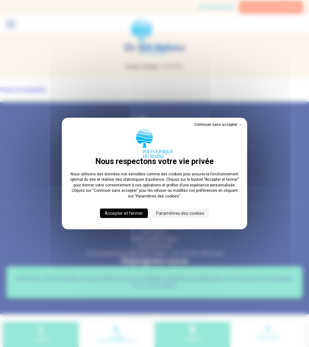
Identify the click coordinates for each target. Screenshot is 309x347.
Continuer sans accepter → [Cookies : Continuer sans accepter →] (218, 124)
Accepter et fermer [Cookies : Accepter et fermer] (124, 213)
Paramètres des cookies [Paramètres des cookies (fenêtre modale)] (180, 213)
